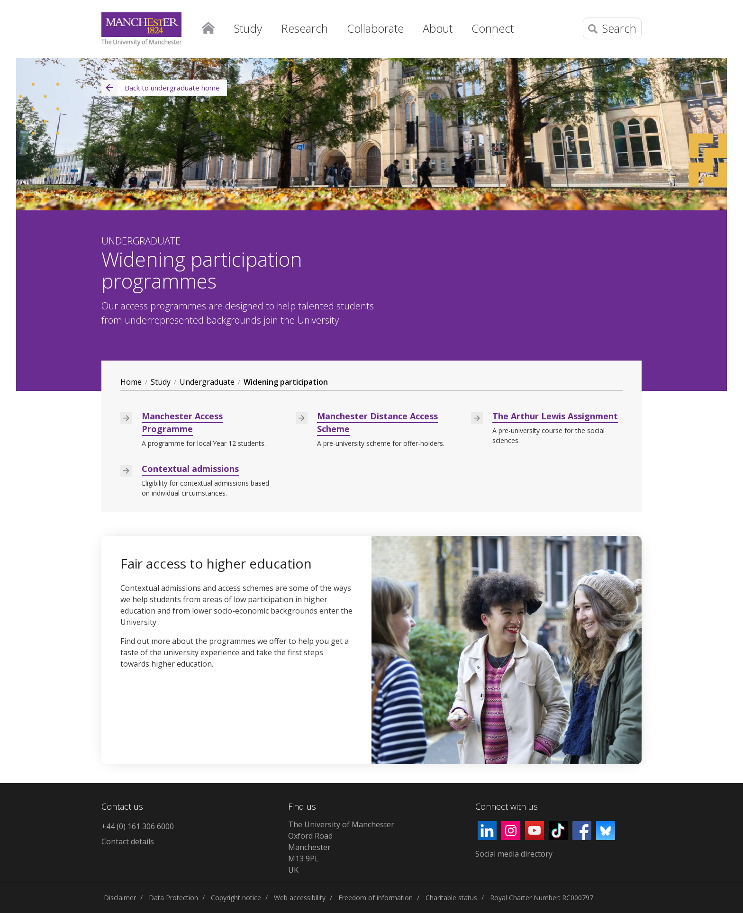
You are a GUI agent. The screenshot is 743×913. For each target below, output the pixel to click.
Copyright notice (236, 897)
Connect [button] (492, 28)
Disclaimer (120, 897)
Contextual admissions (190, 468)
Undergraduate (207, 382)
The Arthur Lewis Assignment (555, 416)
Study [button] (248, 28)
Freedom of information (375, 897)
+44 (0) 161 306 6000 (137, 826)
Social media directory (514, 854)
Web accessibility (300, 897)
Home (208, 26)
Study (161, 382)
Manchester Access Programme (182, 422)
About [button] (438, 28)
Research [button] (304, 28)
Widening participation (286, 382)
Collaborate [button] (375, 28)
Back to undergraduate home (160, 88)
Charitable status (451, 897)
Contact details (127, 841)
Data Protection (173, 897)
